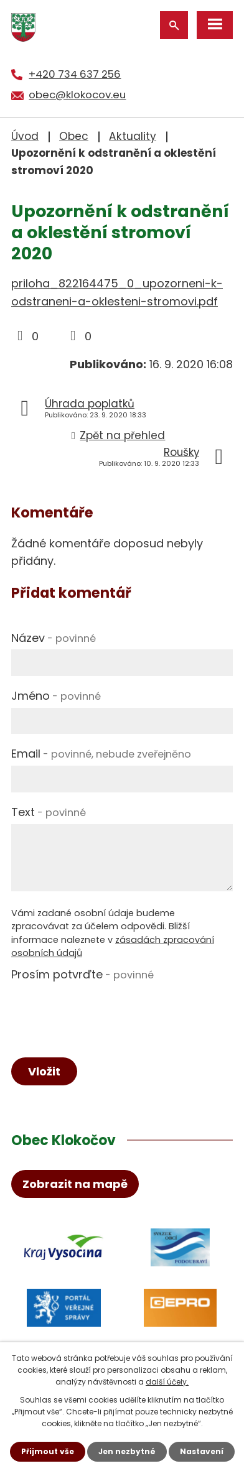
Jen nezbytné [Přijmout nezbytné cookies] (127, 1451)
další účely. (167, 1381)
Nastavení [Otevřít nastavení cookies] (201, 1451)
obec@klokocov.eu (77, 94)
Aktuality (132, 136)
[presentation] (105, 1010)
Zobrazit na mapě (75, 1184)
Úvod (25, 136)
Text (48, 812)
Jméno (56, 695)
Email (101, 753)
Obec (73, 136)
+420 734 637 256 (75, 74)
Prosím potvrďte (82, 974)
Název (53, 638)
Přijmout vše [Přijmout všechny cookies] (47, 1451)
